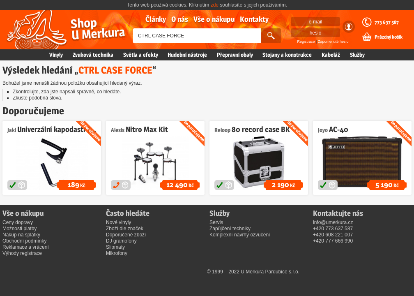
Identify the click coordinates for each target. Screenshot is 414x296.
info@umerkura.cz (333, 222)
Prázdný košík (388, 37)
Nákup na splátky (21, 235)
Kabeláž (331, 54)
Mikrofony (116, 253)
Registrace (306, 41)
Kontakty (254, 19)
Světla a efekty (140, 54)
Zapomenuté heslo (333, 41)
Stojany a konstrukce (287, 54)
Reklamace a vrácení (25, 247)
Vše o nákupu (214, 19)
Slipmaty (115, 247)
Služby (357, 54)
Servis (216, 222)
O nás (179, 19)
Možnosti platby (19, 228)
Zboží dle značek (124, 228)
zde (214, 5)
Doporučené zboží (126, 235)
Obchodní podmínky (24, 241)
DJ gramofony (121, 241)
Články (155, 19)
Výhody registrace (22, 253)
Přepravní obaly (235, 54)
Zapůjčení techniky (230, 228)
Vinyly (56, 54)
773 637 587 (387, 22)
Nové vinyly (118, 222)
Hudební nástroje (187, 54)
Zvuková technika (93, 54)
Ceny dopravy (17, 222)
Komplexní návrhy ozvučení (239, 235)
